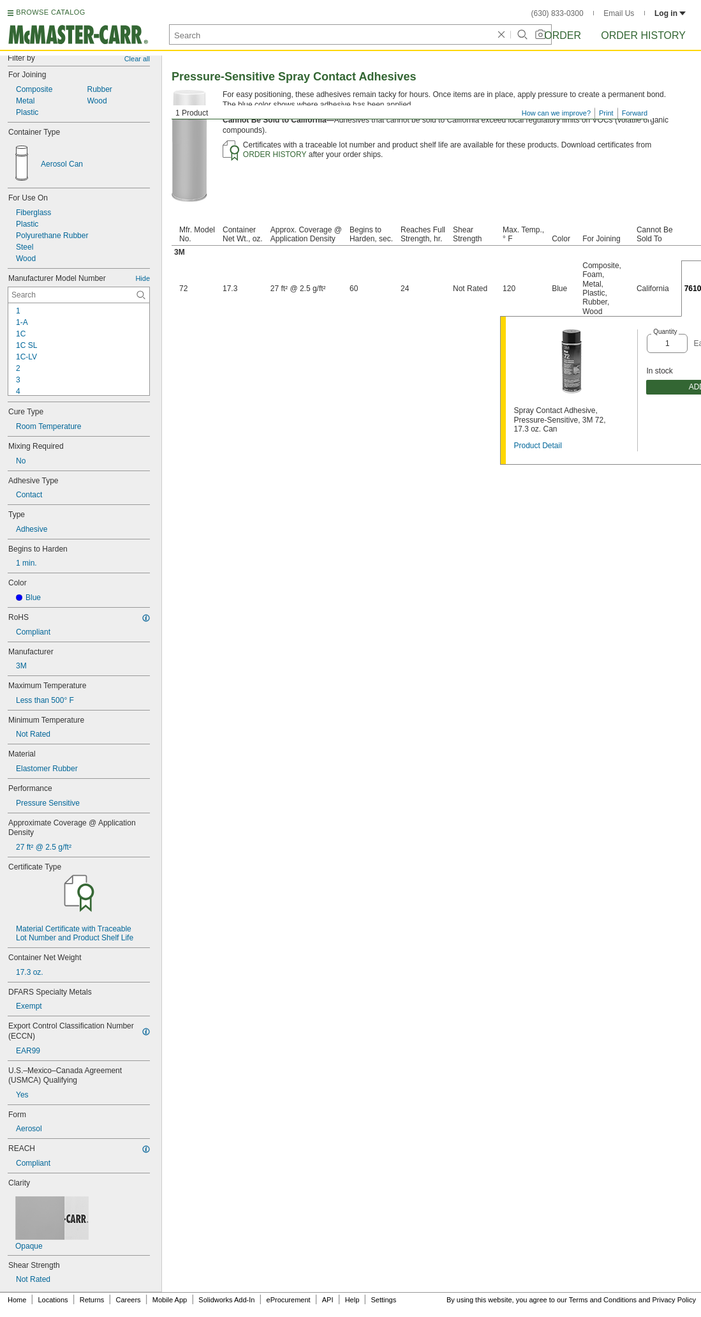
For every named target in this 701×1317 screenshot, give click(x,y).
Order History (643, 35)
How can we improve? (556, 113)
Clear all (137, 59)
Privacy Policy (674, 1300)
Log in (670, 13)
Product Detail (537, 445)
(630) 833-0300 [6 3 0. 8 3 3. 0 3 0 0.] (557, 13)
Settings (383, 1300)
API (328, 1300)
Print (606, 113)
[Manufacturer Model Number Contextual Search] (79, 295)
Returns (92, 1300)
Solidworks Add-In (226, 1300)
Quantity (665, 331)
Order (562, 35)
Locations (53, 1300)
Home (17, 1300)
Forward (634, 113)
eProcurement (289, 1300)
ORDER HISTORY (275, 154)
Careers (127, 1300)
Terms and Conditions (603, 1300)
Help (352, 1300)
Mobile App (169, 1300)
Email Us (618, 13)
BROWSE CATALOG (50, 12)
